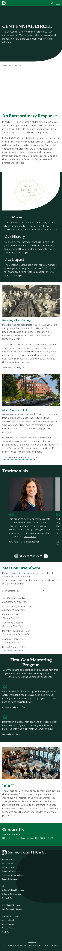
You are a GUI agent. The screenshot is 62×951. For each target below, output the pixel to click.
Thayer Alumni (8, 928)
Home (4, 65)
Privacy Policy (31, 942)
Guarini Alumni (8, 924)
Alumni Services (9, 859)
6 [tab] (38, 556)
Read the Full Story (11, 368)
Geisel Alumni (8, 920)
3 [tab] (28, 556)
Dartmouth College (10, 916)
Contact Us (7, 898)
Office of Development (12, 894)
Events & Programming (12, 871)
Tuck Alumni (7, 932)
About (4, 886)
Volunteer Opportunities (12, 875)
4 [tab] (31, 556)
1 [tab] (21, 556)
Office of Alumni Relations (13, 890)
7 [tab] (41, 556)
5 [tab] (34, 556)
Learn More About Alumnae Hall (18, 457)
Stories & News (8, 867)
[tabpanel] (31, 510)
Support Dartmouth (10, 879)
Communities (7, 863)
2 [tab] (24, 556)
